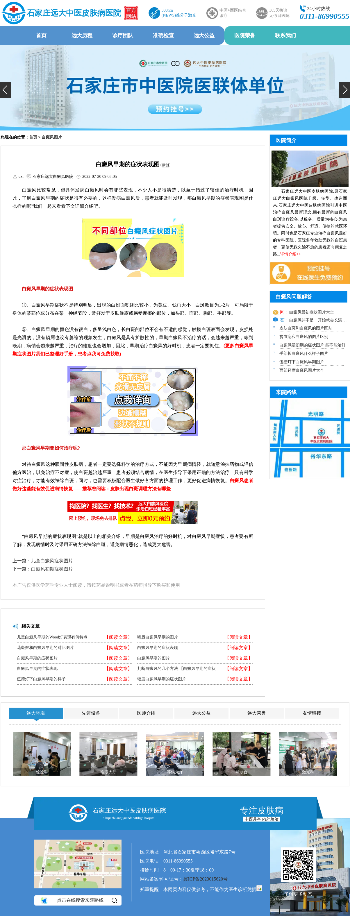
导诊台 (241, 772)
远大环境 (35, 713)
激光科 (308, 772)
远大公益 (204, 35)
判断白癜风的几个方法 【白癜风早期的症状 (176, 669)
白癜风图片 (52, 137)
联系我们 (285, 35)
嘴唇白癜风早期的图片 (157, 637)
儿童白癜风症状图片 (52, 560)
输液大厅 (108, 772)
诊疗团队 (122, 35)
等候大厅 (175, 772)
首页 (41, 35)
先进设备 (91, 713)
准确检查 (163, 35)
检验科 (42, 772)
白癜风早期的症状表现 (37, 669)
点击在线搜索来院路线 (78, 900)
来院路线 (286, 392)
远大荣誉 (256, 713)
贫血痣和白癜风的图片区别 (303, 336)
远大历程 (82, 35)
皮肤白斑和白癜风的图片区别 (305, 328)
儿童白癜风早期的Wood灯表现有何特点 (52, 637)
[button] (5, 90)
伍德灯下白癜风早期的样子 (41, 679)
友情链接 (312, 713)
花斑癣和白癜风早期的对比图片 (45, 648)
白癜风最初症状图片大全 (311, 312)
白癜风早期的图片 (153, 658)
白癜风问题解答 (294, 297)
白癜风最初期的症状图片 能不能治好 (312, 345)
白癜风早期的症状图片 (37, 658)
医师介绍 (146, 713)
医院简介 (286, 140)
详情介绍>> (290, 254)
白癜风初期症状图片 (52, 568)
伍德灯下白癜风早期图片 (301, 362)
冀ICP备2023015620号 (205, 878)
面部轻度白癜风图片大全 (301, 370)
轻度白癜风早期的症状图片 (161, 679)
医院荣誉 (244, 35)
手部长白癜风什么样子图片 (303, 353)
